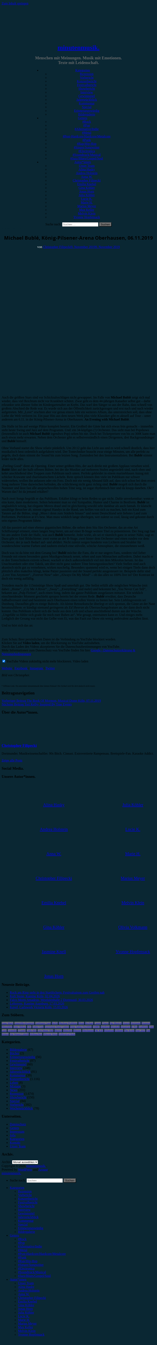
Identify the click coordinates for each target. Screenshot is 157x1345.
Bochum (89, 1023)
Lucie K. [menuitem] (23, 1316)
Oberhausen (88, 1030)
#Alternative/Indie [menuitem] (30, 1246)
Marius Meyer (86, 206)
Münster (77, 1030)
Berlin (55, 1023)
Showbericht (86, 88)
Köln (151, 1026)
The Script (129, 1030)
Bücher (14, 1053)
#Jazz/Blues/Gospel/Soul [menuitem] (34, 1275)
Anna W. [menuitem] (23, 1294)
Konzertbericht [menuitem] (28, 1198)
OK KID (99, 1030)
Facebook (21, 668)
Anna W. (86, 176)
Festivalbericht (86, 85)
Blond (81, 1023)
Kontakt (15, 1142)
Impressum (17, 1131)
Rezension (87, 74)
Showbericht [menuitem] (26, 1206)
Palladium (109, 1030)
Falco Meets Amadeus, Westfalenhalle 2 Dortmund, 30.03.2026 (51, 1000)
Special (86, 107)
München (67, 1030)
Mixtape (15, 1086)
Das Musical (116, 1023)
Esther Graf (38, 1026)
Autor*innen (82, 162)
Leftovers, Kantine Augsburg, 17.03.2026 (37, 1003)
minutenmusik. (78, 47)
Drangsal (145, 1023)
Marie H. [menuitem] (24, 1320)
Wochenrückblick (21, 1108)
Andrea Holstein (86, 173)
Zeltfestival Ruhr (66, 1034)
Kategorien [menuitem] (17, 1187)
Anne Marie (7, 1023)
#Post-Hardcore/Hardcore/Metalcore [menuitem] (42, 1253)
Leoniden (12, 1030)
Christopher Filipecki (87, 180)
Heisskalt (115, 1026)
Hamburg (105, 1026)
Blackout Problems (68, 1023)
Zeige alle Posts (12, 760)
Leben (14, 1082)
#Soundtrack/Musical (87, 154)
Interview (86, 92)
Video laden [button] (80, 661)
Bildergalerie (86, 114)
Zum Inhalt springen (15, 3)
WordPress (25, 1169)
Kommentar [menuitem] (26, 1220)
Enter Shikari (19, 1026)
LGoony (22, 1030)
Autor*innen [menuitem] (18, 1279)
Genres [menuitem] (14, 1235)
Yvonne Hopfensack (86, 217)
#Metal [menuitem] (22, 1250)
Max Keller (86, 209)
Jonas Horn (86, 191)
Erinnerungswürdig (86, 110)
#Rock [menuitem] (22, 1239)
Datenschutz (18, 1124)
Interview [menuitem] (24, 1209)
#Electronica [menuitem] (26, 1268)
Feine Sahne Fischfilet (81, 1026)
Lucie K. (86, 198)
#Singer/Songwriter (86, 147)
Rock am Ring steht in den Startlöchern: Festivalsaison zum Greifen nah (57, 992)
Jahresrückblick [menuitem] (28, 1217)
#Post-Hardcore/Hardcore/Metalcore (87, 136)
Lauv (4, 1030)
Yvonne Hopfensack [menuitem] (31, 1334)
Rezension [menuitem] (25, 1191)
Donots (126, 1023)
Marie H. (87, 202)
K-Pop (134, 1026)
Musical (58, 1030)
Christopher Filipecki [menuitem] (32, 1298)
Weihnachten (36, 1034)
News (13, 1090)
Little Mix (32, 1030)
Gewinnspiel (86, 96)
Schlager (119, 1030)
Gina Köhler (86, 187)
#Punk (87, 140)
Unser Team (86, 165)
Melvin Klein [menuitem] (27, 1331)
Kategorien (82, 70)
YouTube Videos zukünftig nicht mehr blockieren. (37, 661)
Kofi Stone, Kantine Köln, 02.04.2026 (35, 996)
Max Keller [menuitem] (25, 1327)
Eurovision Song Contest (57, 1026)
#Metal (86, 132)
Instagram (37, 668)
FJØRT (96, 1026)
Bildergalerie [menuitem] (26, 1231)
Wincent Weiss (50, 1034)
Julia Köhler (87, 195)
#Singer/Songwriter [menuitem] (31, 1264)
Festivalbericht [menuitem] (27, 1202)
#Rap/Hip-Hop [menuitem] (27, 1261)
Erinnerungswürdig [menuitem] (30, 1228)
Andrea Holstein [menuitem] (28, 1290)
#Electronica (86, 151)
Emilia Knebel (86, 184)
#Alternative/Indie (87, 129)
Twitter (50, 668)
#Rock (86, 121)
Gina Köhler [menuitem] (26, 1305)
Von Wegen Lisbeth (19, 1034)
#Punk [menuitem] (22, 1257)
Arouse (43, 1169)
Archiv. (6, 1162)
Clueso (105, 1023)
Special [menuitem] (23, 1224)
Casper (97, 1023)
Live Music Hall (45, 1030)
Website (7, 668)
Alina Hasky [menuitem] (26, 1287)
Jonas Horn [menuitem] (25, 1309)
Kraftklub (143, 1026)
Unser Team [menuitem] (26, 1283)
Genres (82, 118)
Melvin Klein (86, 213)
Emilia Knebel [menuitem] (27, 1301)
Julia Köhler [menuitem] (26, 1312)
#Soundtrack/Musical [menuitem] (32, 1272)
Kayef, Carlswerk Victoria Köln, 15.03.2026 (39, 1007)
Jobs (13, 1135)
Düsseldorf (7, 1026)
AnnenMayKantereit (24, 1023)
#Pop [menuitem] (21, 1242)
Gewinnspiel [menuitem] (26, 1213)
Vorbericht (86, 77)
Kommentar (86, 103)
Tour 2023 (140, 1030)
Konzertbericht (86, 81)
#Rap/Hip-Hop (86, 143)
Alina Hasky (86, 169)
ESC (29, 1026)
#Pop (86, 125)
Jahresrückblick (86, 99)
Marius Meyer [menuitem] (27, 1323)
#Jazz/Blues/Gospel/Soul (86, 158)
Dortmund (136, 1023)
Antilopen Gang (43, 1023)
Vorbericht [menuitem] (25, 1195)
